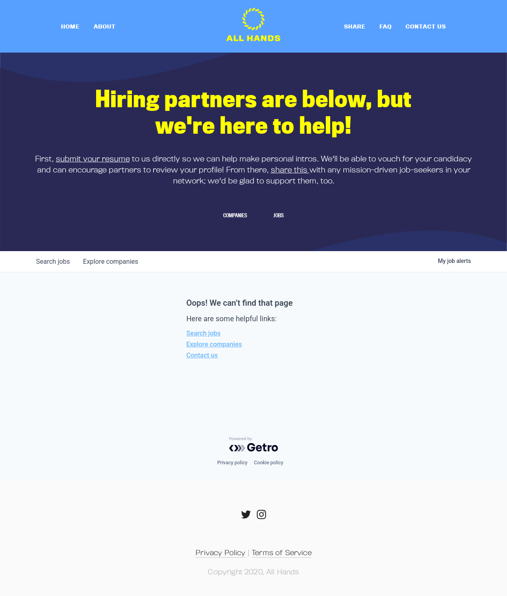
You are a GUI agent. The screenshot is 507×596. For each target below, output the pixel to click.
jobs (53, 261)
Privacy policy (232, 463)
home (70, 26)
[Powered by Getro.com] (253, 444)
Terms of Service (282, 552)
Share (355, 26)
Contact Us (426, 26)
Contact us (202, 355)
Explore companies (214, 344)
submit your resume (93, 158)
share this (290, 169)
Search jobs (204, 333)
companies (110, 261)
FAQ (386, 26)
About (105, 26)
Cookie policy (268, 463)
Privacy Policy (220, 552)
